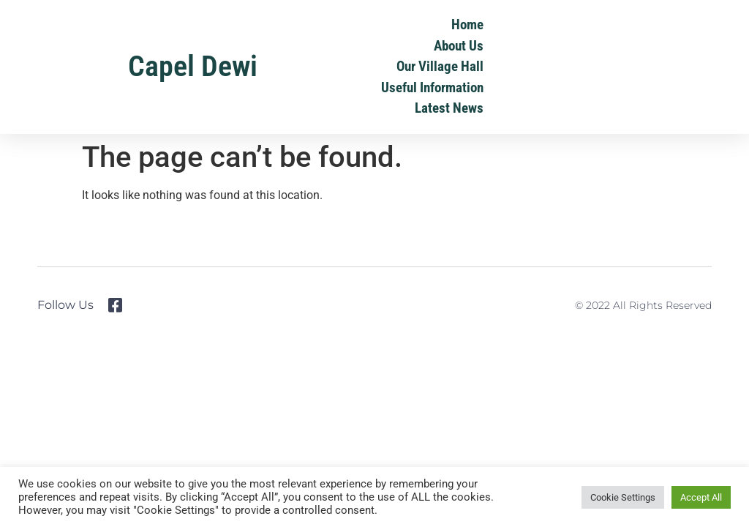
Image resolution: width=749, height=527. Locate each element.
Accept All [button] (701, 497)
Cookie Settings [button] (622, 497)
